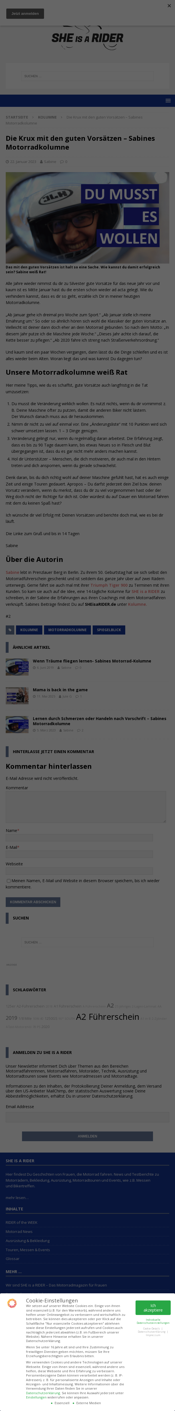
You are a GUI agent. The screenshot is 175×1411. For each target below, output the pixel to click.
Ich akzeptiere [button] (153, 1307)
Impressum (153, 1335)
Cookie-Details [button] (152, 1328)
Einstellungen (36, 1397)
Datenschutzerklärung (43, 1393)
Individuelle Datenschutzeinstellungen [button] (153, 1321)
